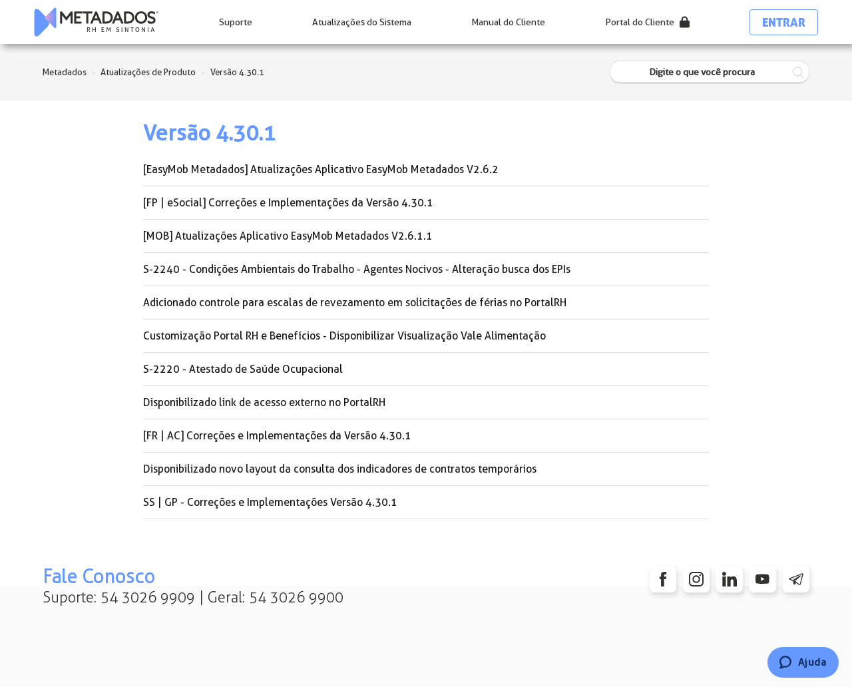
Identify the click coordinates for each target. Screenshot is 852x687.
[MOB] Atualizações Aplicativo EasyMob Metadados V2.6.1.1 (288, 236)
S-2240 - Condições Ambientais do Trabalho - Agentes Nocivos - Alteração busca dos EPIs (356, 269)
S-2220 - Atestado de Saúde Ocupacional (243, 369)
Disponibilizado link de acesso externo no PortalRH (264, 402)
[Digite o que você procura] (709, 72)
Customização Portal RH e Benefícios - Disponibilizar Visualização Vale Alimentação (344, 336)
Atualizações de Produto (148, 72)
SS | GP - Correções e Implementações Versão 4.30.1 (270, 502)
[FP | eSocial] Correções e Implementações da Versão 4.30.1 (288, 202)
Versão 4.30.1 (237, 72)
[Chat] (803, 662)
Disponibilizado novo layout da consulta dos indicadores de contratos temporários (339, 469)
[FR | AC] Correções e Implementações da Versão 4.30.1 (277, 435)
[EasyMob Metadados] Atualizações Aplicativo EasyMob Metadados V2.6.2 (321, 169)
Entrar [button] (783, 22)
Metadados (65, 72)
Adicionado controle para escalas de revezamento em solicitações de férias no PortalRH (354, 302)
